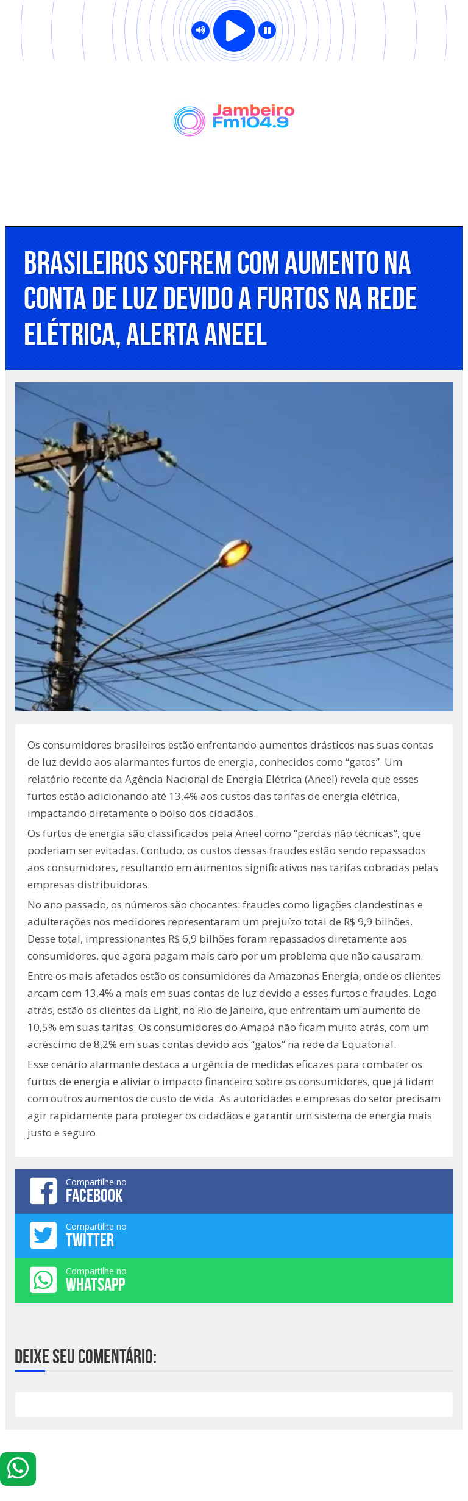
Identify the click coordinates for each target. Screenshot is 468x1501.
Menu (234, 201)
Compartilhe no (234, 1190)
